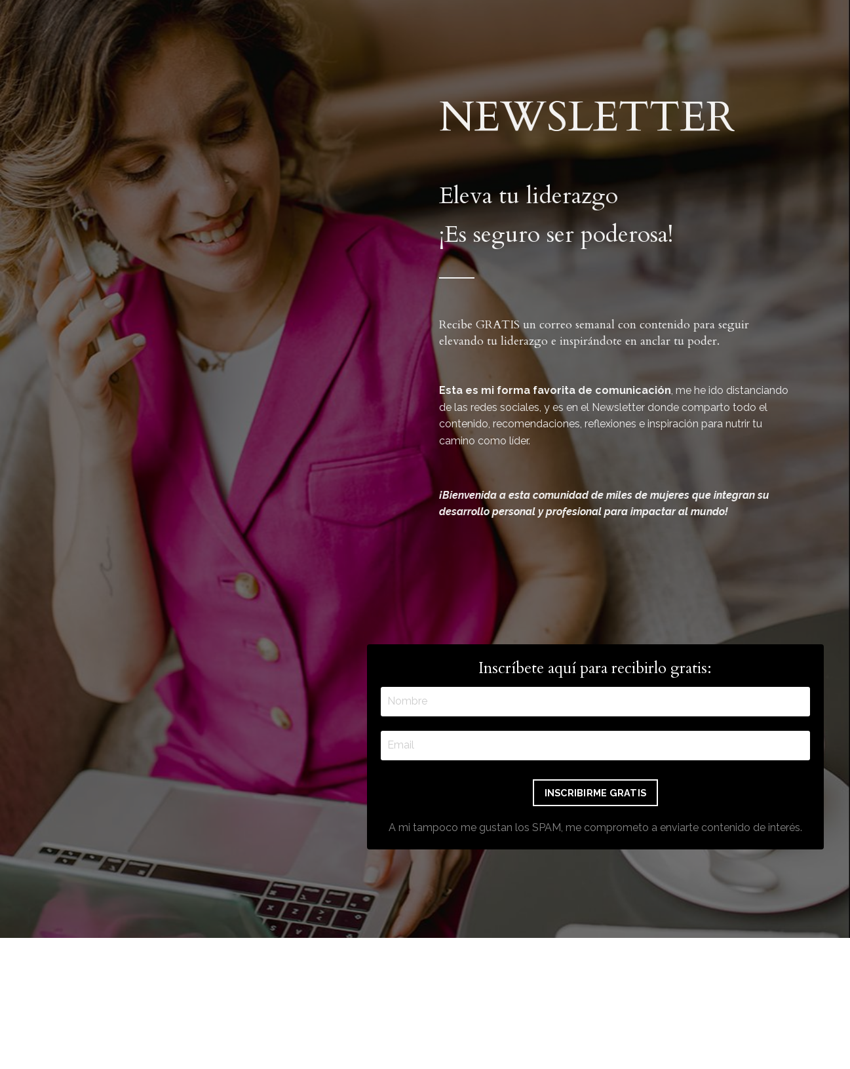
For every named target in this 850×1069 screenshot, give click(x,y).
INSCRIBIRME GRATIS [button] (596, 792)
